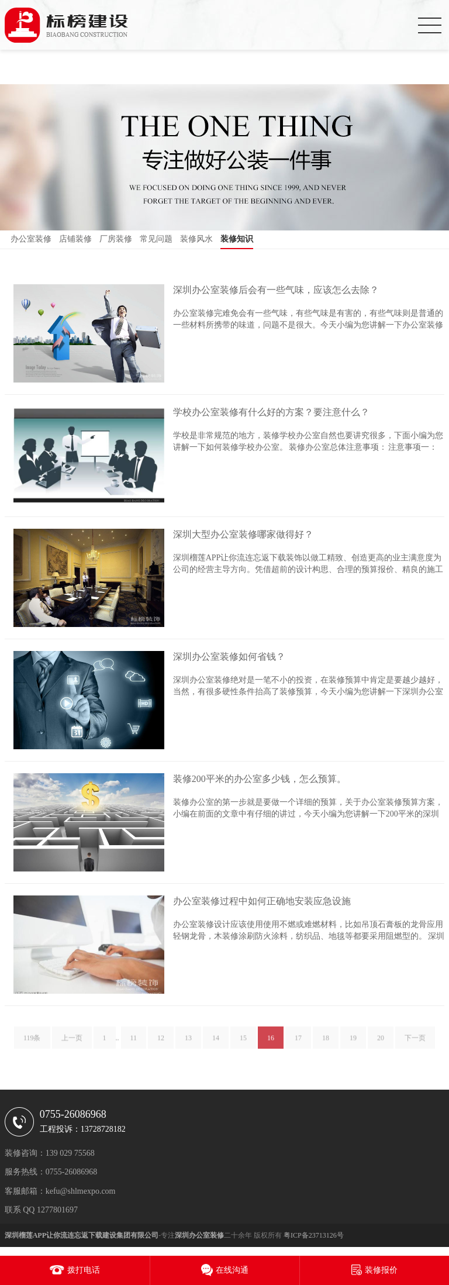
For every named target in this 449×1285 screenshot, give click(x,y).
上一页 (71, 1042)
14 (215, 1042)
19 (353, 1042)
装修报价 (381, 1270)
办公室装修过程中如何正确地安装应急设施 (262, 901)
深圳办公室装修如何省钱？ (229, 657)
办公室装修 (31, 239)
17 (298, 1042)
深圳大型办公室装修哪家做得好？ (243, 534)
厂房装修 (115, 239)
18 (325, 1042)
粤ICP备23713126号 (314, 1235)
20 (380, 1042)
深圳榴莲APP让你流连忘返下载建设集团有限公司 (81, 1235)
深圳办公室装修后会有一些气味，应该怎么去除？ (276, 290)
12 (160, 1042)
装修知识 (236, 239)
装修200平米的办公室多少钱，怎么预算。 (259, 779)
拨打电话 (83, 1270)
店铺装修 (75, 239)
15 (243, 1042)
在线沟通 (232, 1270)
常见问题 (156, 239)
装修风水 (196, 239)
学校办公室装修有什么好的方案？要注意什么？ (271, 412)
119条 (32, 1042)
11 (133, 1042)
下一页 (415, 1042)
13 (188, 1042)
